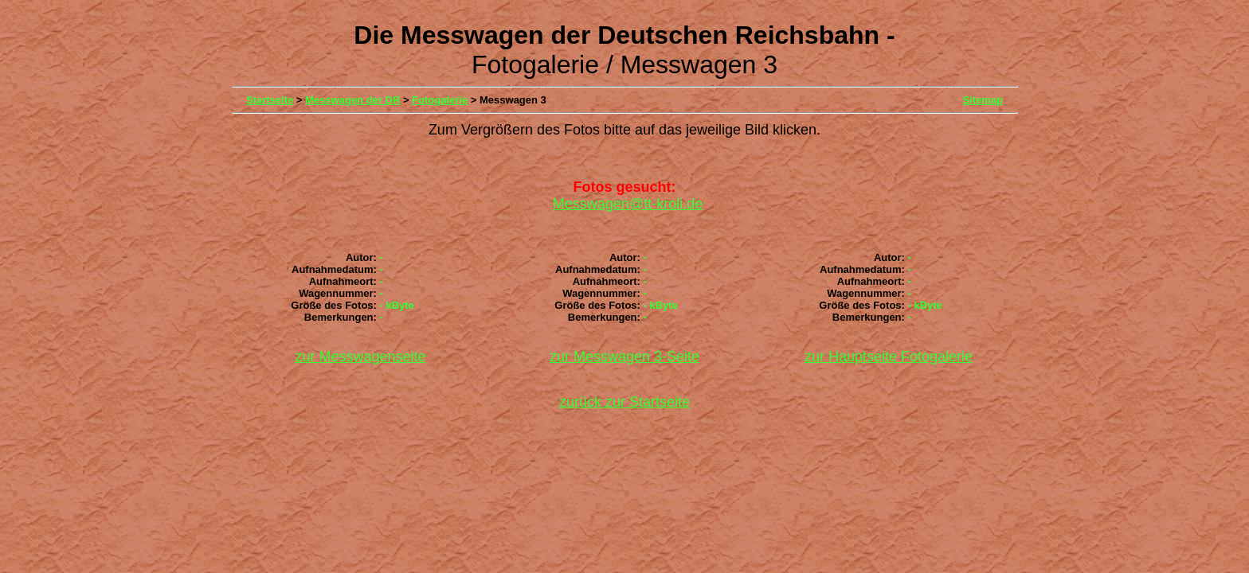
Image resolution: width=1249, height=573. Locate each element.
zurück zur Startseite (624, 402)
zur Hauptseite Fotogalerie (889, 356)
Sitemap (982, 100)
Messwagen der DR (352, 100)
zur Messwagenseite (360, 356)
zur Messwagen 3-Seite (624, 356)
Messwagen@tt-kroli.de (628, 204)
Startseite (269, 100)
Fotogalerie (440, 100)
